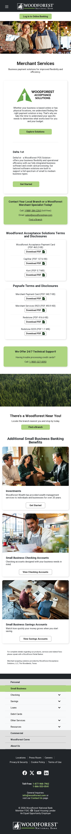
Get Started (26, 184)
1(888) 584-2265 (32, 210)
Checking (35, 695)
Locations (21, 757)
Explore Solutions (35, 131)
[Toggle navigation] (10, 6)
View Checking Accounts (35, 572)
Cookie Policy (38, 762)
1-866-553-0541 (41, 786)
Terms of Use (54, 762)
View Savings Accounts (35, 639)
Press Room (35, 757)
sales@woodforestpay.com (38, 215)
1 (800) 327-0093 (37, 361)
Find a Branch (35, 219)
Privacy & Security (19, 762)
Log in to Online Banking (35, 16)
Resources (35, 726)
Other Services (35, 720)
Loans (35, 707)
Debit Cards (16, 714)
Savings (35, 701)
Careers (48, 757)
